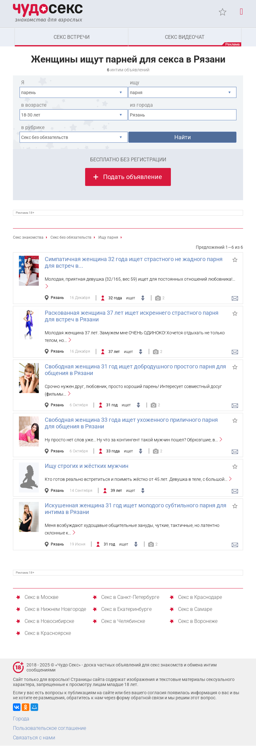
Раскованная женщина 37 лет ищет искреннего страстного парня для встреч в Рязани (131, 316)
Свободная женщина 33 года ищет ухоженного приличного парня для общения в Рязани (131, 423)
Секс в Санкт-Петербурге (130, 597)
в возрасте (33, 105)
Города (21, 719)
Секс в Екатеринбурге (126, 609)
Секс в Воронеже (198, 621)
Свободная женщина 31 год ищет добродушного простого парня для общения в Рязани (135, 370)
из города (141, 105)
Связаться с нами (34, 738)
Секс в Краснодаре (200, 597)
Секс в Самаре (195, 609)
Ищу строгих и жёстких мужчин (86, 466)
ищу (134, 83)
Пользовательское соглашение (49, 728)
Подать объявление (132, 177)
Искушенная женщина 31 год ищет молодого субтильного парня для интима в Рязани (135, 509)
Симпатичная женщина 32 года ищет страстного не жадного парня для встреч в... (134, 262)
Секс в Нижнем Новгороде (55, 609)
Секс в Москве (41, 597)
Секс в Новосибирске (49, 621)
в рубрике (32, 128)
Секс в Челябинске (123, 621)
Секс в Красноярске (48, 633)
